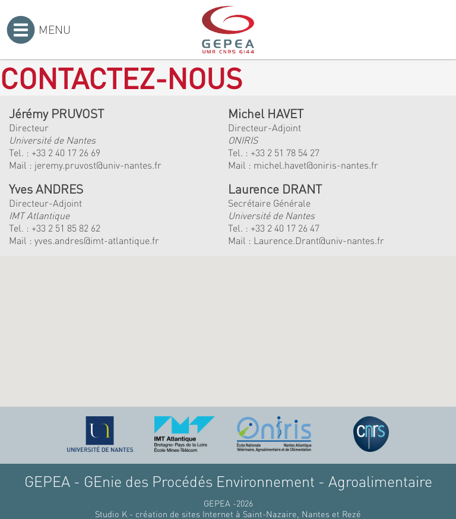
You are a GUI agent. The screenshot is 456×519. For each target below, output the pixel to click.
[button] (138, 330)
